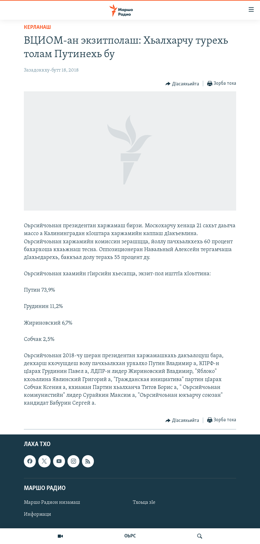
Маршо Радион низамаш (52, 502)
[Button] (182, 83)
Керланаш (37, 27)
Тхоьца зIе (144, 502)
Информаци (37, 514)
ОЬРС (130, 536)
